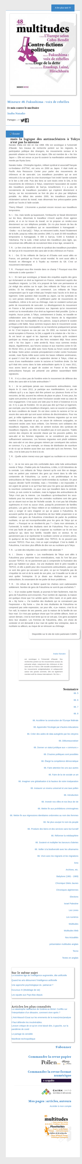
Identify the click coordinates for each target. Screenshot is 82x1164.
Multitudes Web (71, 930)
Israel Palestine (71, 903)
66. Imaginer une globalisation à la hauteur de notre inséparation (48, 781)
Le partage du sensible (22, 1034)
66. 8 (76, 713)
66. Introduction (71, 795)
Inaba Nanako (16, 113)
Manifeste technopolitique (23, 1039)
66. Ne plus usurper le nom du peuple (60, 822)
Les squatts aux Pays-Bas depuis (27, 995)
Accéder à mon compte (60, 1106)
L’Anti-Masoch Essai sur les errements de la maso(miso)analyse (41, 1017)
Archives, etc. (72, 869)
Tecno (75, 951)
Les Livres (73, 910)
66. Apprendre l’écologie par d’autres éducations (56, 727)
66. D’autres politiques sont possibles (61, 754)
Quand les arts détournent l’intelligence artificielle (34, 980)
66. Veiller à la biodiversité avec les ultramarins (56, 849)
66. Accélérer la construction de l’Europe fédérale (55, 720)
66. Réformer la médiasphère (64, 835)
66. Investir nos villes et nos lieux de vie (60, 802)
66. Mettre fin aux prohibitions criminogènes (58, 808)
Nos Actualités (71, 937)
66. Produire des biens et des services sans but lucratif (53, 829)
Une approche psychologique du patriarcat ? (32, 985)
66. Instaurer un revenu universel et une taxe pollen (54, 788)
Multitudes (73, 924)
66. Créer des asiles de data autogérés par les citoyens (52, 734)
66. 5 (76, 693)
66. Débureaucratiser (68, 741)
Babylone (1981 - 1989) (67, 876)
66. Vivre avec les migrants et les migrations (57, 856)
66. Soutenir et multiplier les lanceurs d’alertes (56, 842)
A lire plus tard (63, 8)
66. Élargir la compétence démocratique (59, 761)
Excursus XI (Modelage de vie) (26, 990)
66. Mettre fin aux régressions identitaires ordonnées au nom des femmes (44, 815)
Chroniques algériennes (67, 890)
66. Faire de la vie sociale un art (63, 774)
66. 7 (76, 707)
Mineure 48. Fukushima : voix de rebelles (38, 102)
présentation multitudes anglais (64, 944)
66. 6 (76, 700)
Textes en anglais (70, 958)
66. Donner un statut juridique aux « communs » (56, 747)
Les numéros (72, 917)
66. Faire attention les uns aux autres (61, 768)
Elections (74, 897)
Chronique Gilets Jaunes (66, 883)
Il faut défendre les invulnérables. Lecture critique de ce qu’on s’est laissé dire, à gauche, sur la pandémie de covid (40, 1025)
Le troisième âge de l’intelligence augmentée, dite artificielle (39, 975)
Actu (76, 863)
